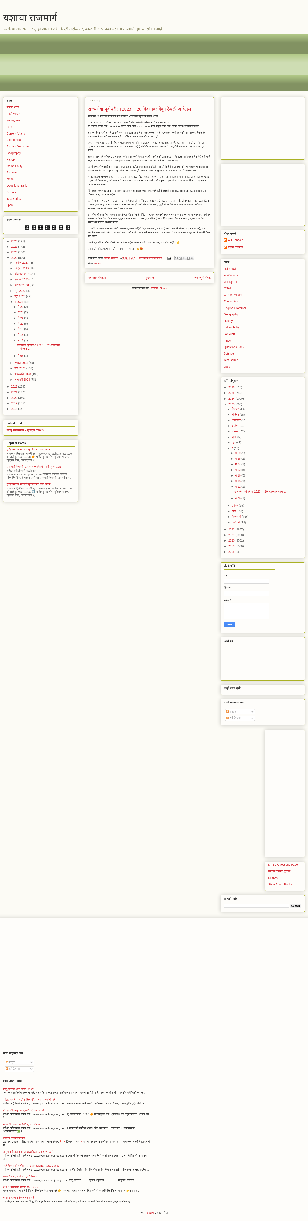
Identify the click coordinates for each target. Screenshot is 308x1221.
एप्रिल (235, 505)
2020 (14, 397)
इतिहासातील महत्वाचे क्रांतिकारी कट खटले (29, 449)
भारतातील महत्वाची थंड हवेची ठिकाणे (20, 1176)
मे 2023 (19, 301)
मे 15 (21, 334)
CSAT (10, 127)
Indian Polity (14, 166)
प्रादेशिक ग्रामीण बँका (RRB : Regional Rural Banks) (31, 1165)
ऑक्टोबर (236, 420)
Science (12, 192)
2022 (14, 386)
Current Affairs (16, 133)
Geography (14, 153)
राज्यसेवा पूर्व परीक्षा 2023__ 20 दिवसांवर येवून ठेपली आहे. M (139, 109)
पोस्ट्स (231, 711)
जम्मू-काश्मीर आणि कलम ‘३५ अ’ (18, 1089)
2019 (14, 403)
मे (233, 448)
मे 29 (21, 306)
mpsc (97, 263)
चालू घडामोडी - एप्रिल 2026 (25, 430)
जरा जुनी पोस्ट (202, 277)
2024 (14, 252)
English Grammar (18, 146)
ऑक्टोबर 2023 (22, 274)
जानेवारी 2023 (22, 379)
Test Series (14, 198)
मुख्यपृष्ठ (150, 277)
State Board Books (280, 884)
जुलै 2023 (20, 290)
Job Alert (12, 172)
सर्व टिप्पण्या (233, 718)
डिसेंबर (235, 409)
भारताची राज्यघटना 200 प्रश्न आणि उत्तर (23, 1124)
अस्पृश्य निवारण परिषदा (14, 1138)
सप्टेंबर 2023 (21, 279)
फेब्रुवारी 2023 (23, 374)
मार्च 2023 (20, 368)
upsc (10, 205)
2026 (14, 241)
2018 (14, 408)
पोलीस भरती (13, 107)
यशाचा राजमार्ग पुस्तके (279, 871)
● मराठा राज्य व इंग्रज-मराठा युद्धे (18, 1197)
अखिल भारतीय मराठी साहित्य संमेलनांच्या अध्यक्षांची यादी (29, 1099)
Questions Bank (17, 185)
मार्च (234, 511)
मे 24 (21, 318)
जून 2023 (20, 296)
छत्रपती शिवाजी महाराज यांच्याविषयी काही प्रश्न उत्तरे (34, 467)
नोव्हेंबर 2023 (21, 268)
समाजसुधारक (13, 120)
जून (234, 442)
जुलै (234, 437)
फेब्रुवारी (237, 516)
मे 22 (21, 323)
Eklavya (273, 877)
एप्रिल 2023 (21, 362)
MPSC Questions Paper (283, 864)
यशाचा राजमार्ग (30, 17)
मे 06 (21, 355)
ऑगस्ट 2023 (21, 285)
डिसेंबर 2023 (21, 262)
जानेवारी (236, 522)
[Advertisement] (129, 62)
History (11, 159)
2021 (14, 392)
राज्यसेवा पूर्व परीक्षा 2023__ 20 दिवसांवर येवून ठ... (260, 491)
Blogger (149, 1212)
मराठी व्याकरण (14, 113)
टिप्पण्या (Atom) (159, 288)
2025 (14, 246)
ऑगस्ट (235, 431)
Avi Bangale (235, 240)
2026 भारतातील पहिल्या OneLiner (20, 1187)
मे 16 (21, 329)
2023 (14, 257)
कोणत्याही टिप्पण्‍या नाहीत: (151, 258)
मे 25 (21, 312)
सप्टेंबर (235, 426)
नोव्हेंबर (235, 414)
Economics (14, 139)
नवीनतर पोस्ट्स (97, 277)
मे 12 (21, 340)
